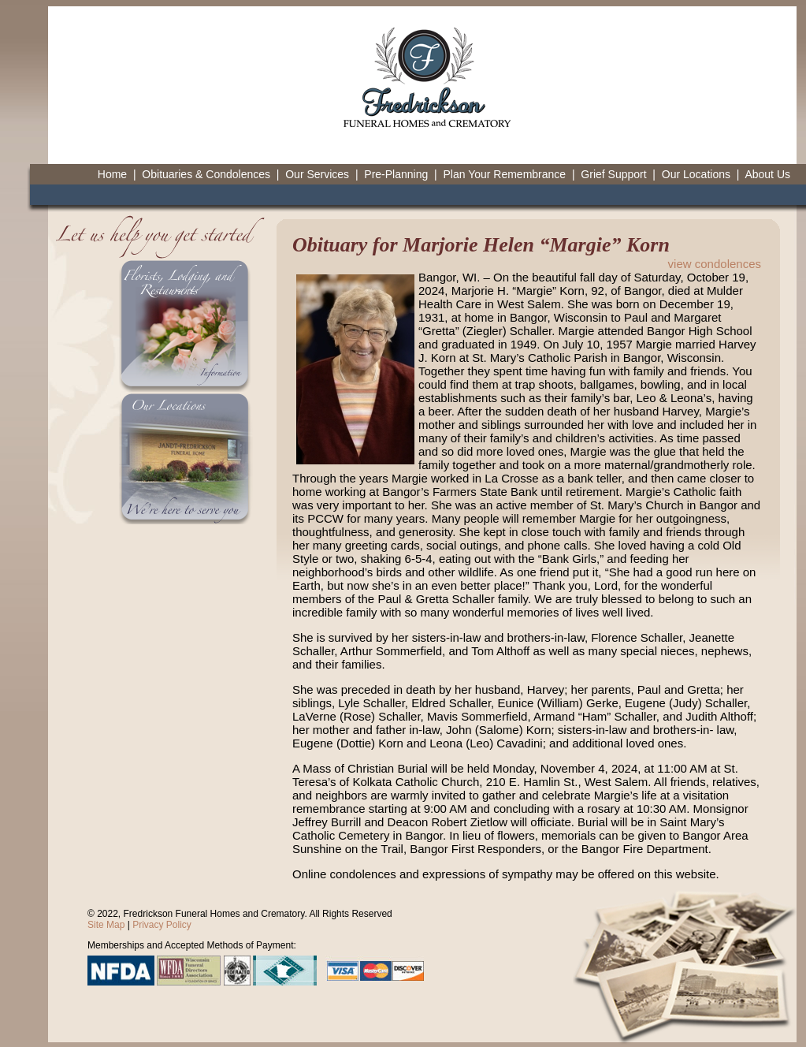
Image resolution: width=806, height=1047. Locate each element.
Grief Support (613, 174)
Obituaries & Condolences (206, 174)
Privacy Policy (161, 924)
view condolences (714, 263)
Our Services (317, 174)
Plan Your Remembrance (504, 174)
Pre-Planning (396, 174)
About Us (767, 174)
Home (112, 174)
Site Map (105, 924)
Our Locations (696, 174)
